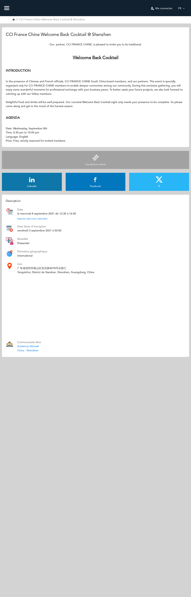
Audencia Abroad (28, 346)
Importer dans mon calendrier (32, 219)
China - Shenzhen (27, 350)
